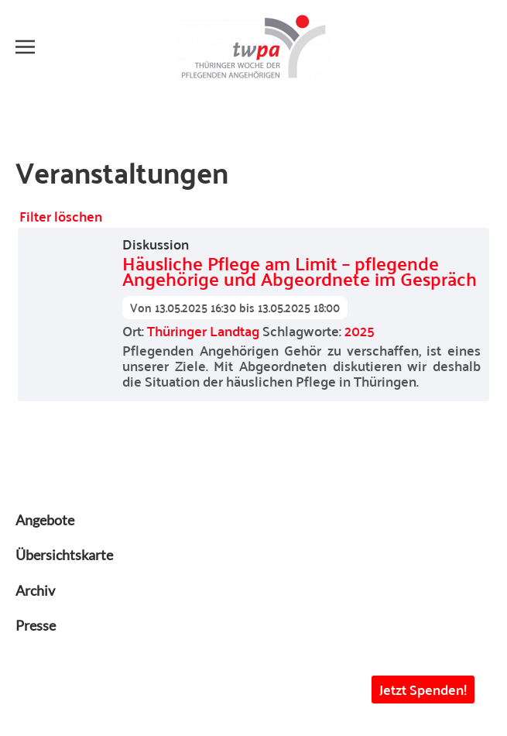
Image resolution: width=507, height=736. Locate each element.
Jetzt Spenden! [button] (423, 689)
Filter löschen (60, 216)
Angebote (44, 519)
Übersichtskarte (64, 554)
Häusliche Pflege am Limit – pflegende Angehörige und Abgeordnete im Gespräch (299, 271)
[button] (25, 46)
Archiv (35, 590)
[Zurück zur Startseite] (253, 46)
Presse (35, 625)
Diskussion (155, 244)
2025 (359, 330)
